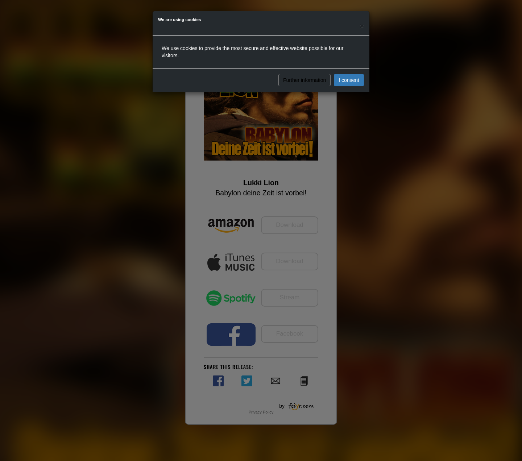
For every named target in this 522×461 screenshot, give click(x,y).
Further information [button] (304, 80)
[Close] (362, 26)
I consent (349, 80)
